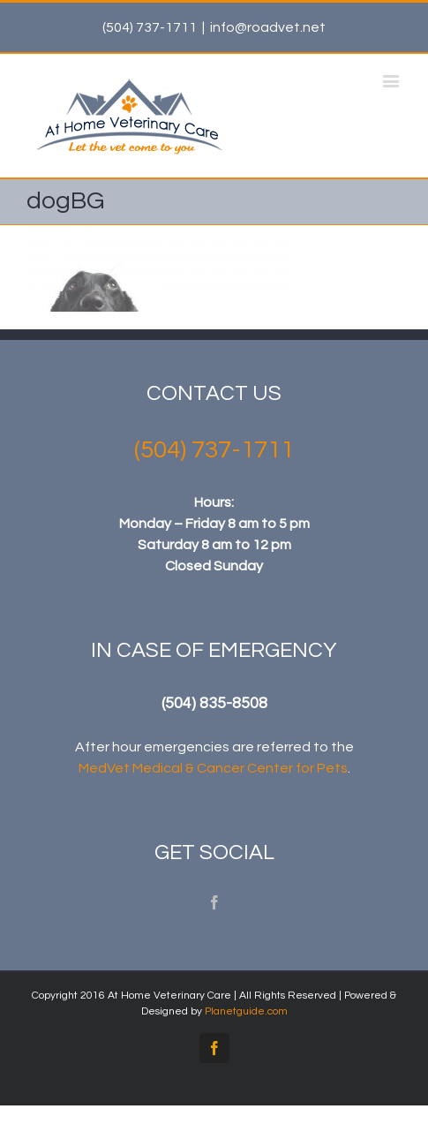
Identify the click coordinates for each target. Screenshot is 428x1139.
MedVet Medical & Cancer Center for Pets (213, 768)
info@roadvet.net (268, 27)
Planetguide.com (246, 1011)
